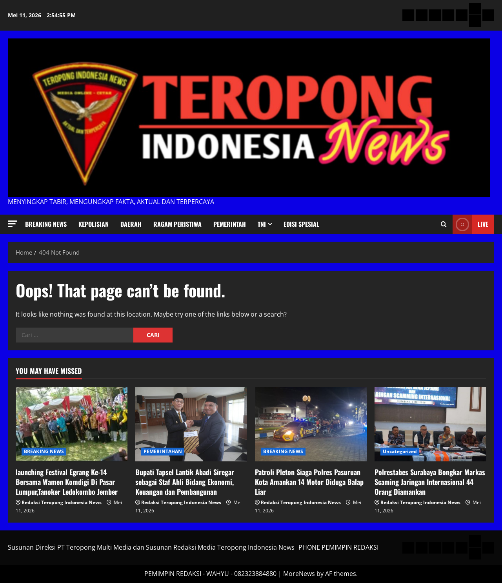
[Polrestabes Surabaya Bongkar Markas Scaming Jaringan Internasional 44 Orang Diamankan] (430, 424)
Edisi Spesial (301, 224)
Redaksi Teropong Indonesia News (62, 502)
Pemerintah (229, 224)
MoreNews (299, 573)
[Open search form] (444, 224)
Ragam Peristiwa (177, 224)
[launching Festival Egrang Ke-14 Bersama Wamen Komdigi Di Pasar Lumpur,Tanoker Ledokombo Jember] (71, 424)
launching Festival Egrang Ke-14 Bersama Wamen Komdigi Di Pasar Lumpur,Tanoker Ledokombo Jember (67, 482)
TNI (262, 224)
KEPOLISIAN (93, 224)
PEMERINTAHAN (163, 451)
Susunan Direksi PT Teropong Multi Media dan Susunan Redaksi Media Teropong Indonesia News (151, 547)
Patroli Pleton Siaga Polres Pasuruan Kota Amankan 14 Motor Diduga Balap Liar (309, 482)
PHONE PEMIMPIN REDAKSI (338, 547)
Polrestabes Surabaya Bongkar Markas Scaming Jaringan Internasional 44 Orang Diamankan (430, 482)
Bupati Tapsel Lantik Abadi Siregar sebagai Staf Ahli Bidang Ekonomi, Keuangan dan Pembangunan (184, 482)
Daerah (131, 224)
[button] (12, 223)
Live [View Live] (470, 224)
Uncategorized (400, 451)
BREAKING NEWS (46, 224)
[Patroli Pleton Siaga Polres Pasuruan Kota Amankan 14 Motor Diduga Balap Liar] (311, 424)
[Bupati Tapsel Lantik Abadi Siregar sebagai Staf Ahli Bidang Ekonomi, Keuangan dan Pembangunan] (191, 424)
